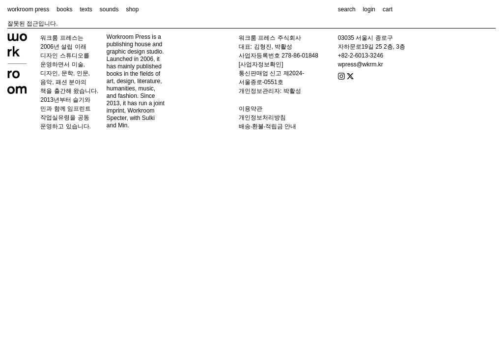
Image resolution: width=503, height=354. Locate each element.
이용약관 (250, 108)
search (347, 9)
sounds (109, 9)
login (369, 9)
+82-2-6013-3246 (360, 55)
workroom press (28, 9)
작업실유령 (55, 117)
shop (132, 9)
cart (387, 9)
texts (86, 9)
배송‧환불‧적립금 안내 (267, 126)
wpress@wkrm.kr (360, 64)
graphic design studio (134, 51)
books (64, 9)
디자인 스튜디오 (61, 55)
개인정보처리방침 (262, 117)
